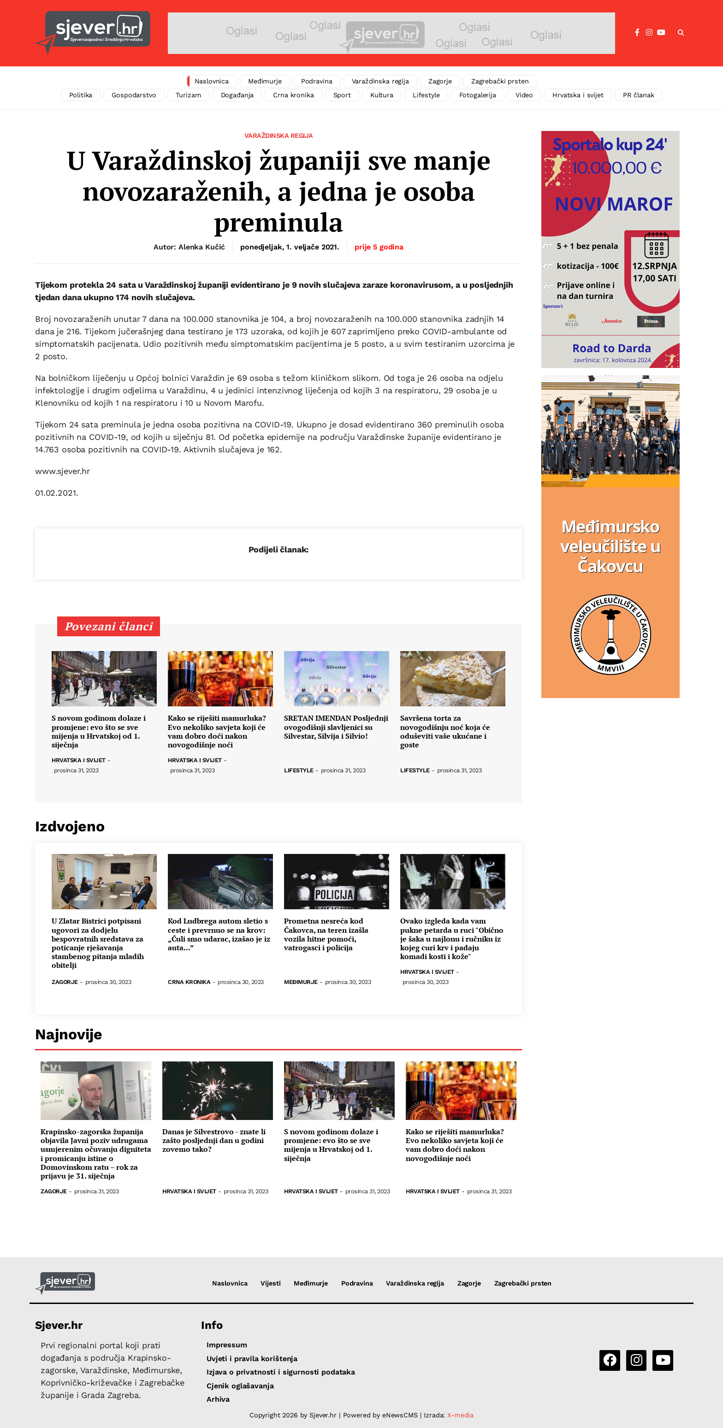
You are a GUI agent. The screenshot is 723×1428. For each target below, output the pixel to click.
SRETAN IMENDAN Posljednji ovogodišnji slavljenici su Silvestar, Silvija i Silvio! (336, 727)
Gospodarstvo (134, 95)
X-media (460, 1415)
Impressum (227, 1344)
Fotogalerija (477, 95)
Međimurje (265, 81)
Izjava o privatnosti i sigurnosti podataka (281, 1372)
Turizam (188, 95)
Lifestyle (426, 95)
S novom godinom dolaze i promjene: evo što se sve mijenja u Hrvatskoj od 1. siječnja (99, 731)
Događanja (237, 95)
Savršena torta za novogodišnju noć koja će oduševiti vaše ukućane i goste (445, 731)
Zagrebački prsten (500, 81)
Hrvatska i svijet (578, 95)
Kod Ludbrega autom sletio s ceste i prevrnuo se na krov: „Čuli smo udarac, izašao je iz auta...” (219, 934)
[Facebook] (637, 33)
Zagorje (440, 81)
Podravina (316, 81)
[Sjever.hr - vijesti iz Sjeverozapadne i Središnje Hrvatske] (92, 33)
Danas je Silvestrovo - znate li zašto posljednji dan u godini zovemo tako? (214, 1140)
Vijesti (270, 1283)
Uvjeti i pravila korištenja (252, 1358)
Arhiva (218, 1399)
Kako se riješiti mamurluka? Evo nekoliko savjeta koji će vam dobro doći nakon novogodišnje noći (217, 731)
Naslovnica (212, 81)
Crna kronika (293, 95)
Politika (81, 95)
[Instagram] (649, 33)
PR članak (638, 95)
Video (524, 95)
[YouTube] (661, 33)
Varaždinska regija (380, 81)
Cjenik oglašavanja (240, 1385)
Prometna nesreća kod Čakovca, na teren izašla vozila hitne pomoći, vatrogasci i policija (326, 934)
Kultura (381, 95)
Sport (342, 95)
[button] (681, 33)
